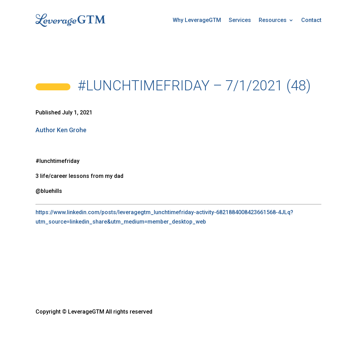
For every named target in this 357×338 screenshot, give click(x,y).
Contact (311, 20)
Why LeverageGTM (197, 20)
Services (240, 20)
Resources (273, 20)
